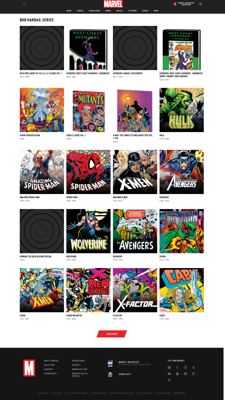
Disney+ (76, 365)
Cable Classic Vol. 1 (76, 135)
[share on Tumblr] (193, 368)
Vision (163, 256)
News (69, 11)
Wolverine (71, 256)
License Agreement (145, 393)
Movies (119, 11)
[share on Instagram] (185, 368)
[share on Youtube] (169, 374)
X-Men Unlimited (74, 315)
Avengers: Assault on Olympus (127, 73)
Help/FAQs (49, 365)
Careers (48, 369)
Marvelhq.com (79, 369)
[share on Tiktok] (169, 380)
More (156, 11)
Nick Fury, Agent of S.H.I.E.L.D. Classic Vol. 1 (41, 73)
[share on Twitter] (177, 368)
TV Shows (132, 11)
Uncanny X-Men (120, 197)
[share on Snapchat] (177, 374)
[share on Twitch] (193, 374)
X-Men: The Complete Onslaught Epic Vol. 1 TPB (133, 137)
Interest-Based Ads (163, 393)
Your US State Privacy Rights (76, 393)
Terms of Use (43, 393)
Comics (80, 11)
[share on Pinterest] (185, 374)
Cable (162, 315)
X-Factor (117, 315)
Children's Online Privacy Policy (122, 393)
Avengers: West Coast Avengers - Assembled (87, 73)
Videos (145, 11)
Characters (94, 11)
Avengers (164, 197)
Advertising (78, 361)
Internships (50, 373)
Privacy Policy (56, 393)
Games (108, 11)
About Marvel (51, 361)
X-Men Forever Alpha (30, 135)
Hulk (162, 135)
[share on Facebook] (169, 368)
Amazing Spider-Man (30, 197)
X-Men (22, 315)
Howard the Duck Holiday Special (36, 256)
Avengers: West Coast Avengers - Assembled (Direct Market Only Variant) (181, 75)
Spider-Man (71, 197)
